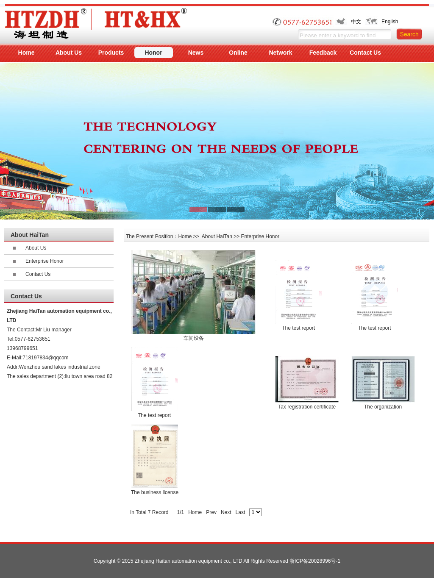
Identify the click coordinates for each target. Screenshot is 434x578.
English (389, 22)
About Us (35, 248)
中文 (356, 22)
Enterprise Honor (44, 261)
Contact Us (37, 274)
